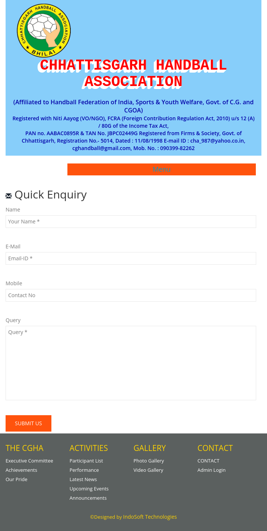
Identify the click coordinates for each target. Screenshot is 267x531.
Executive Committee (29, 460)
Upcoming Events (89, 488)
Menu (162, 169)
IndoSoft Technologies (150, 516)
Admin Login (211, 470)
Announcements (88, 498)
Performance (84, 470)
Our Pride (16, 479)
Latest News (83, 479)
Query (13, 320)
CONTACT (208, 460)
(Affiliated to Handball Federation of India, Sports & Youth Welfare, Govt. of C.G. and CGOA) (133, 106)
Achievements (21, 470)
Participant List (86, 460)
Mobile (14, 283)
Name (13, 209)
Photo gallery (149, 460)
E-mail (13, 246)
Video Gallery (148, 470)
